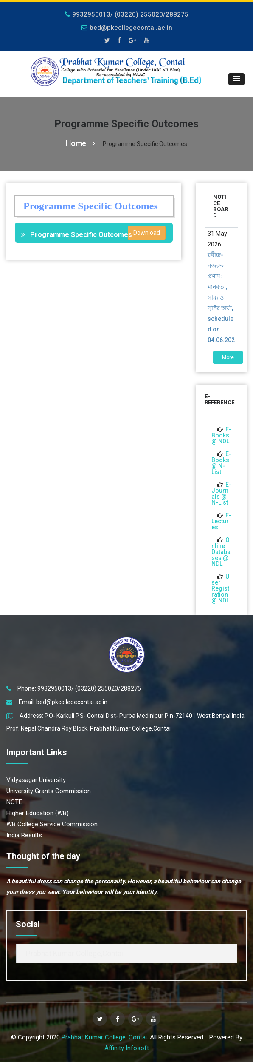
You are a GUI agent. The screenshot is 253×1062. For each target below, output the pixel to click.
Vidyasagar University (36, 780)
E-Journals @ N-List (221, 493)
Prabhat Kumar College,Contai (74, 953)
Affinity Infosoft (126, 1048)
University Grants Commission (48, 791)
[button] (236, 79)
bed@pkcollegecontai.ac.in (126, 27)
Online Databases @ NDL (221, 552)
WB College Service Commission (52, 824)
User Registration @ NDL (220, 588)
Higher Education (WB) (37, 813)
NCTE (14, 802)
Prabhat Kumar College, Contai (104, 1037)
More (228, 357)
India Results (24, 835)
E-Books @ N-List (221, 463)
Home (80, 143)
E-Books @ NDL (221, 435)
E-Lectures (221, 521)
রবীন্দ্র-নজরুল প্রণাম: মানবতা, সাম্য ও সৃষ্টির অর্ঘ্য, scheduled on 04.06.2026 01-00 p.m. (221, 308)
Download (146, 232)
